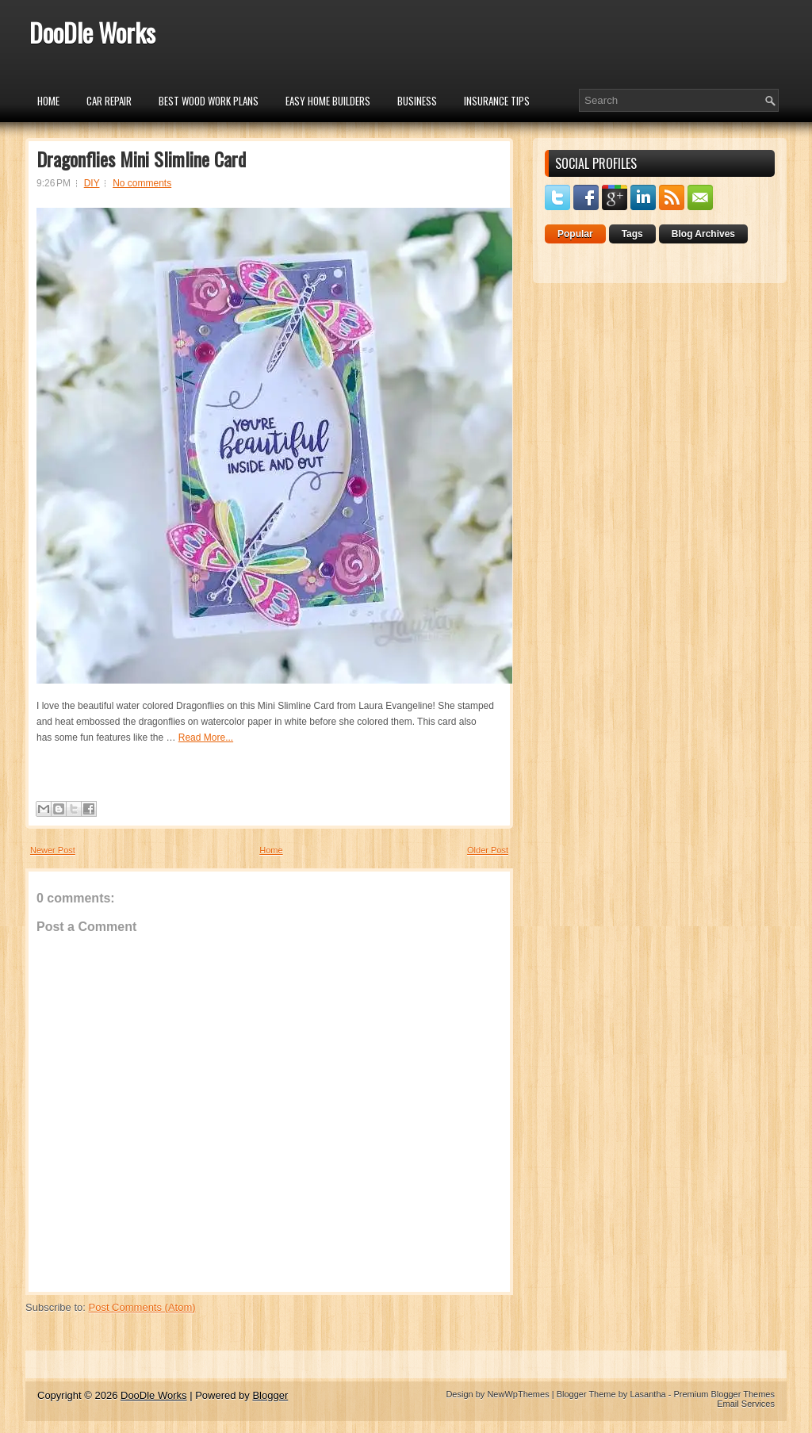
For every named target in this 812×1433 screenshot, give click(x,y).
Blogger (270, 1395)
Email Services (746, 1403)
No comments (142, 183)
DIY (92, 183)
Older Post (487, 850)
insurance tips (497, 101)
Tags (632, 233)
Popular (575, 233)
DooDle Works (92, 32)
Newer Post (52, 850)
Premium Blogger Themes (724, 1394)
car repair (109, 101)
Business (417, 101)
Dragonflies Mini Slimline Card (141, 158)
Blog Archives (703, 233)
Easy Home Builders (327, 101)
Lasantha (647, 1394)
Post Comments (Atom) (142, 1307)
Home (48, 101)
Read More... (205, 737)
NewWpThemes (518, 1394)
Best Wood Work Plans (209, 101)
